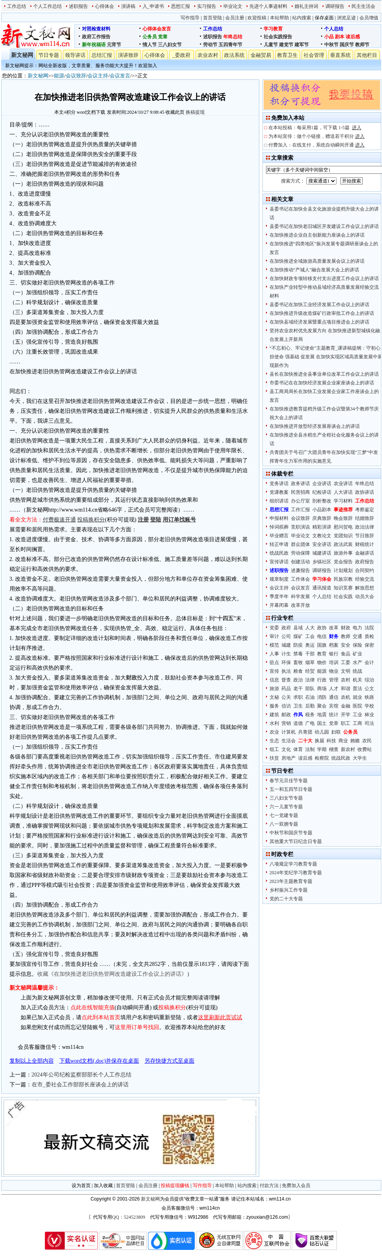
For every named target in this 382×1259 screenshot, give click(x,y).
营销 (286, 723)
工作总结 (16, 6)
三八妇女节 (170, 44)
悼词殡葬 (279, 527)
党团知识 (343, 535)
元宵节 (114, 44)
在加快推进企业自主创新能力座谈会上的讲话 (317, 235)
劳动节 (210, 44)
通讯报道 (321, 588)
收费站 (364, 749)
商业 (343, 740)
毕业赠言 (279, 535)
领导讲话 (75, 55)
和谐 (345, 688)
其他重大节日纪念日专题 (296, 841)
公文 (369, 688)
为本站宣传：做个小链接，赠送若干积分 (316, 136)
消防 (322, 697)
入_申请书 (153, 6)
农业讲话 (343, 483)
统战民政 (279, 553)
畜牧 (298, 662)
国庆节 (347, 44)
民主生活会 (363, 6)
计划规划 (343, 570)
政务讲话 (300, 483)
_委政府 (181, 55)
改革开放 (300, 605)
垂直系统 (340, 55)
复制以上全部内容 (32, 1061)
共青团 (305, 732)
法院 (369, 627)
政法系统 (234, 55)
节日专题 (48, 55)
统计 (333, 714)
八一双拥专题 (284, 824)
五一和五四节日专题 (291, 789)
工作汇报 (300, 509)
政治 (298, 680)
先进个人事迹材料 (268, 6)
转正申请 (279, 544)
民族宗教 (343, 579)
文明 (345, 671)
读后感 (353, 37)
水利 (274, 723)
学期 (322, 749)
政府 (286, 627)
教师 (345, 636)
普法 (357, 688)
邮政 (286, 714)
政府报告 (364, 562)
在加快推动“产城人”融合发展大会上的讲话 (314, 270)
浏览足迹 (346, 18)
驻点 (274, 662)
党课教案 (279, 492)
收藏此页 (174, 112)
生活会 (288, 740)
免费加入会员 (296, 1185)
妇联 (336, 732)
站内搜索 (301, 18)
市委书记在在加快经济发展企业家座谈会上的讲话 (322, 383)
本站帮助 (279, 18)
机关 (357, 680)
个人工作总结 (47, 6)
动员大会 (364, 596)
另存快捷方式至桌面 (169, 1061)
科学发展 (300, 596)
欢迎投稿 (256, 18)
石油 (310, 697)
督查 (286, 680)
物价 (322, 662)
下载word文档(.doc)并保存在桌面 (99, 1061)
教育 (322, 654)
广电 (310, 723)
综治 (369, 680)
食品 (345, 654)
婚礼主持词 (306, 6)
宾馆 (333, 706)
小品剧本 (321, 509)
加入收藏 (103, 1185)
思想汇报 (180, 6)
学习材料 (343, 501)
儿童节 (271, 44)
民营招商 (300, 492)
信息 (274, 680)
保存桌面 (324, 18)
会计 (369, 662)
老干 (298, 688)
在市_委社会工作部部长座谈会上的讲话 (80, 1085)
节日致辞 (364, 535)
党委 (274, 627)
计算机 (288, 732)
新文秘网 (22, 55)
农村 (345, 680)
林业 (369, 714)
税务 (310, 714)
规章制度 (279, 579)
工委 (345, 662)
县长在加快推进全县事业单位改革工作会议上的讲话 (324, 374)
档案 (333, 645)
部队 (310, 688)
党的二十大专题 (286, 898)
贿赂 (355, 740)
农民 (367, 740)
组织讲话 (279, 501)
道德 (298, 723)
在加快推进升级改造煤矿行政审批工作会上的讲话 (322, 313)
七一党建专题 (284, 815)
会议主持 (97, 76)
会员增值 (368, 18)
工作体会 (300, 579)
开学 (345, 714)
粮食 (298, 671)
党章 (162, 37)
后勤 (310, 706)
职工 (345, 723)
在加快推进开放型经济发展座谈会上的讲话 (315, 426)
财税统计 (364, 544)
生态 (274, 740)
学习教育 (273, 29)
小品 (329, 37)
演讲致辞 (128, 55)
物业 (333, 671)
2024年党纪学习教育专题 (296, 872)
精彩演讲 (321, 527)
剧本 (339, 37)
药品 (286, 688)
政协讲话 (364, 492)
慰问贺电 (343, 527)
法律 (310, 680)
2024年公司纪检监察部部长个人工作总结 (81, 1075)
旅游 (274, 688)
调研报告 (334, 6)
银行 (333, 654)
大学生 (360, 758)
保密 (369, 645)
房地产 (288, 758)
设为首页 (81, 1185)
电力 (357, 627)
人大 (310, 627)
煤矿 (298, 636)
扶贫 (274, 758)
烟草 (310, 662)
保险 (357, 645)
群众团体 (300, 544)
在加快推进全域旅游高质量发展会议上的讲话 (317, 261)
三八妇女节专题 (286, 798)
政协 (322, 627)
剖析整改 (321, 501)
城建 (286, 645)
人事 (274, 654)
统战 (357, 671)
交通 (357, 636)
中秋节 (331, 44)
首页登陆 (212, 18)
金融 (345, 706)
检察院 (322, 758)
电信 (322, 636)
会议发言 (120, 76)
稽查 (333, 749)
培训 (333, 662)
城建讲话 (321, 553)
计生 (286, 654)
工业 (357, 714)
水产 (357, 662)
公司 (286, 636)
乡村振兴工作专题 (289, 890)
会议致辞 (76, 76)
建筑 (274, 714)
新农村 (348, 749)
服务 (274, 706)
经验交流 (364, 579)
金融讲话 (364, 553)
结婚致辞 (364, 518)
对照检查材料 (96, 29)
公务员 (150, 37)
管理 (333, 680)
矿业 (357, 654)
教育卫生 (287, 55)
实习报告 (206, 6)
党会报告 (343, 562)
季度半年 (279, 596)
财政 (345, 627)
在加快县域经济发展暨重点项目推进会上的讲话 (319, 322)
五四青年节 (230, 44)
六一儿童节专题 (286, 806)
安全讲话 (321, 544)
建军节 (302, 44)
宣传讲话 (279, 562)
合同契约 (364, 570)
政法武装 (343, 544)
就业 (357, 697)
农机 (345, 697)
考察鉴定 (364, 509)
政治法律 (364, 527)
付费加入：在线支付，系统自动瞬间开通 (316, 145)
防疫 (298, 645)
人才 (333, 688)
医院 (357, 706)
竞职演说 (300, 527)
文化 (286, 749)
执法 (286, 671)
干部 (310, 654)
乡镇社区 (321, 562)
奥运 (310, 645)
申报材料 (279, 518)
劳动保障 (300, 553)
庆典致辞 (321, 518)
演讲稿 (128, 6)
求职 (298, 697)
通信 (333, 697)
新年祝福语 (94, 44)
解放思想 (364, 588)
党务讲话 (279, 483)
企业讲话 (321, 483)
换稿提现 (195, 112)
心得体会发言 (157, 29)
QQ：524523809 (128, 1217)
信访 (286, 706)
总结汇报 (101, 55)
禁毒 (298, 654)
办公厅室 (300, 501)
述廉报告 (300, 570)
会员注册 (234, 18)
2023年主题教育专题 (291, 881)
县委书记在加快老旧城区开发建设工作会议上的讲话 (324, 226)
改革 (333, 627)
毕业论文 (232, 6)
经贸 (310, 671)
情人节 (150, 44)
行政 (322, 680)
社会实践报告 (278, 37)
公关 (286, 697)
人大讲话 (343, 492)
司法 (369, 723)
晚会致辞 (343, 518)
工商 (357, 723)
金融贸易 (261, 55)
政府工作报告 (96, 37)
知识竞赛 (343, 588)
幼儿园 (322, 732)
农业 (274, 732)
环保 (286, 662)
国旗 (322, 645)
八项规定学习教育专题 (293, 864)
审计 (274, 636)
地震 (322, 714)
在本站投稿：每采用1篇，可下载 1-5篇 (314, 127)
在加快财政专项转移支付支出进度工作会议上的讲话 (324, 278)
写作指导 (190, 18)
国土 (322, 723)
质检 (369, 636)
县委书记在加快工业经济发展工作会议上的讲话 (319, 304)
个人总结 (333, 29)
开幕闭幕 (279, 605)
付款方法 (269, 1185)
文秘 (274, 697)
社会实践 (343, 596)
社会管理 (314, 55)
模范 (274, 645)
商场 (322, 688)
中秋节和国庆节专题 (291, 833)
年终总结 (232, 37)
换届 (319, 740)
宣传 (274, 671)
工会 (310, 636)
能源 (59, 76)
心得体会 (104, 6)
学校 (369, 706)
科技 (331, 740)
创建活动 (300, 562)
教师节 (362, 44)
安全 (345, 645)
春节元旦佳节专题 (289, 780)
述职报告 (78, 6)
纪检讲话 (321, 492)
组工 (274, 749)
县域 (298, 627)
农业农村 (208, 55)
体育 (298, 749)
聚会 (322, 706)
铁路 (369, 697)
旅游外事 (343, 553)
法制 (310, 749)
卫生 (298, 706)
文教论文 (321, 535)
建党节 (286, 44)
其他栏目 (367, 55)
